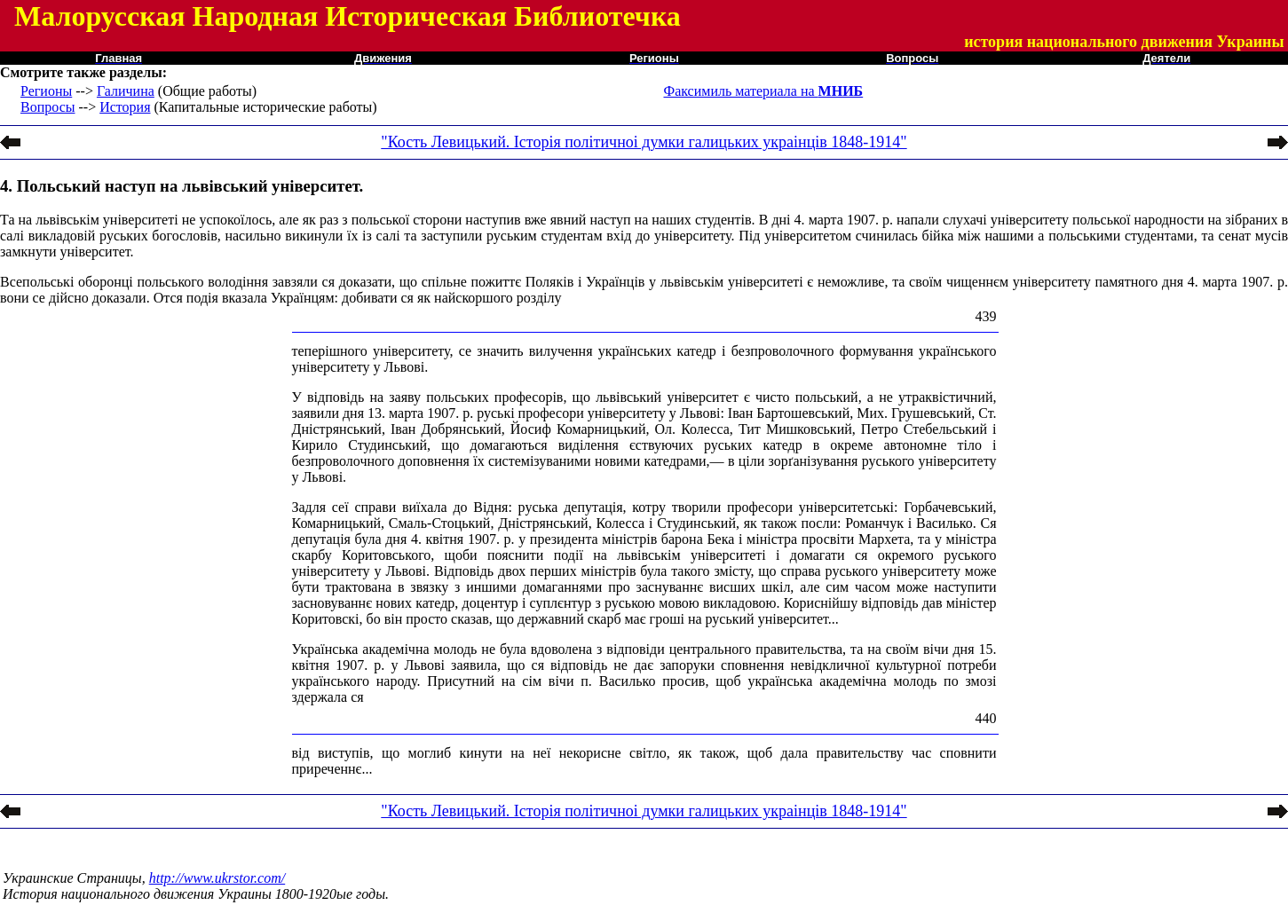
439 (986, 316)
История (124, 106)
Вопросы (47, 106)
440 (986, 718)
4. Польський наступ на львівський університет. (181, 186)
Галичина (125, 90)
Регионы (46, 90)
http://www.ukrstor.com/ (217, 877)
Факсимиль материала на (764, 90)
